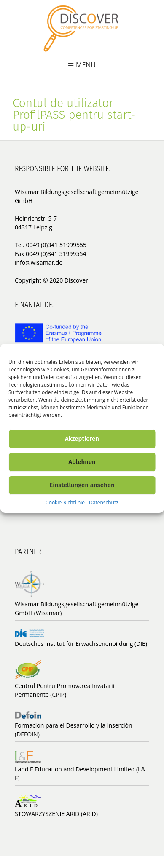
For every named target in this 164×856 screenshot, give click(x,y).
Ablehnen (82, 462)
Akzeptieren (82, 439)
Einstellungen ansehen (81, 485)
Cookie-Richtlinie (65, 502)
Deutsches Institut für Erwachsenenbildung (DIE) (81, 644)
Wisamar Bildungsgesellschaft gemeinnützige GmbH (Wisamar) (76, 608)
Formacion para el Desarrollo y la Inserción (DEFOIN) (73, 729)
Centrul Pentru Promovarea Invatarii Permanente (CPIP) (64, 690)
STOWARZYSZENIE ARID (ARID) (56, 814)
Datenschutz (103, 502)
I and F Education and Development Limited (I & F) (80, 773)
